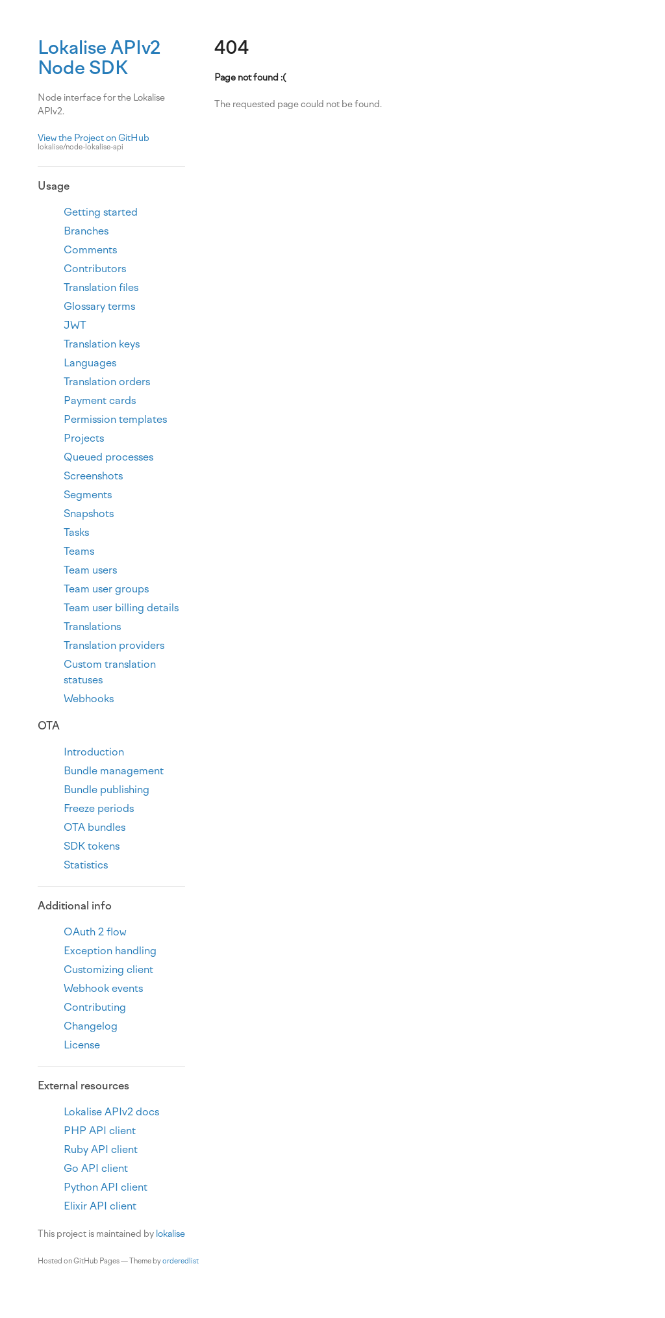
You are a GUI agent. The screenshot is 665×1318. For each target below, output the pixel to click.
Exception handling (110, 950)
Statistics (86, 865)
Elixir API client (100, 1206)
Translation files (101, 287)
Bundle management (114, 771)
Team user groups (106, 589)
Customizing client (108, 969)
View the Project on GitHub (111, 143)
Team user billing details (121, 608)
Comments (90, 250)
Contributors (95, 268)
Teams (79, 551)
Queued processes (108, 457)
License (82, 1045)
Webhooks (89, 698)
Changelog (91, 1026)
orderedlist (180, 1261)
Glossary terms (99, 306)
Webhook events (103, 988)
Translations (92, 626)
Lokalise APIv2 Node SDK (99, 57)
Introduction (94, 752)
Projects (84, 438)
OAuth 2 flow (95, 932)
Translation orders (107, 381)
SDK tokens (91, 846)
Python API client (105, 1187)
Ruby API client (101, 1149)
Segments (88, 494)
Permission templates (115, 419)
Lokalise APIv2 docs (111, 1112)
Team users (90, 570)
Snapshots (89, 513)
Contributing (95, 1007)
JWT (75, 325)
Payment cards (100, 400)
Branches (86, 231)
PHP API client (100, 1130)
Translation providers (114, 645)
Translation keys (102, 344)
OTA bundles (94, 827)
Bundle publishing (106, 789)
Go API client (96, 1168)
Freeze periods (99, 808)
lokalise (170, 1233)
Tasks (76, 532)
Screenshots (93, 476)
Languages (90, 363)
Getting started (101, 212)
